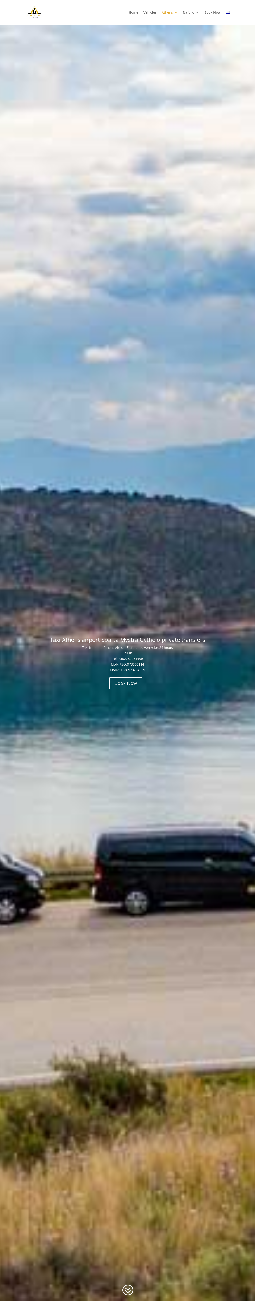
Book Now (212, 13)
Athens (167, 13)
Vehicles (149, 13)
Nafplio (188, 13)
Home (133, 13)
